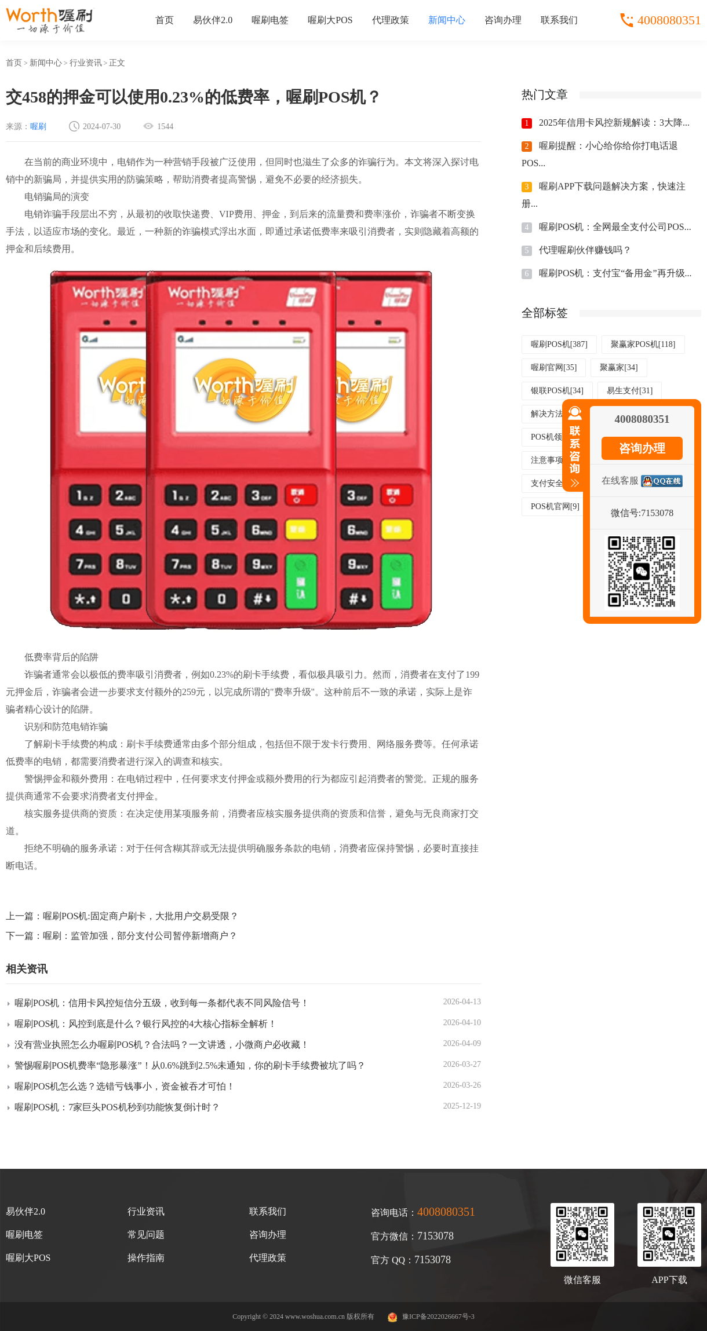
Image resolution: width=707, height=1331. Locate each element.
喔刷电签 (270, 20)
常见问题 (146, 1234)
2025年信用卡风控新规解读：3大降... (614, 122)
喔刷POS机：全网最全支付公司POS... (615, 227)
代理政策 (390, 20)
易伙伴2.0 (212, 20)
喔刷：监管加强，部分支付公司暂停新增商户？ (140, 936)
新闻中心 (446, 20)
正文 (117, 62)
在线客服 (620, 480)
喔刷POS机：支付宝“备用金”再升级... (615, 273)
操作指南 (146, 1258)
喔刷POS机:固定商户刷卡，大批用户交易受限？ (141, 916)
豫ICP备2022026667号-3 (438, 1316)
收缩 (572, 452)
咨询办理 (503, 20)
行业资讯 (86, 62)
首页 (164, 20)
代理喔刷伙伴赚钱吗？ (585, 250)
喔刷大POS (330, 20)
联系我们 (559, 20)
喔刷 (38, 126)
